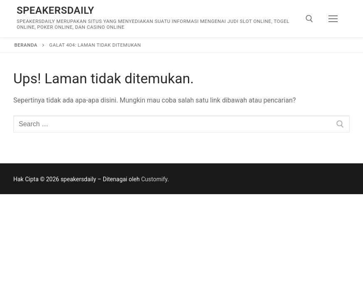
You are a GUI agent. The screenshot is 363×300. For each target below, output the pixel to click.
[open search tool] (309, 18)
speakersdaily (55, 10)
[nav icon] (333, 19)
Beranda (26, 45)
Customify (154, 179)
